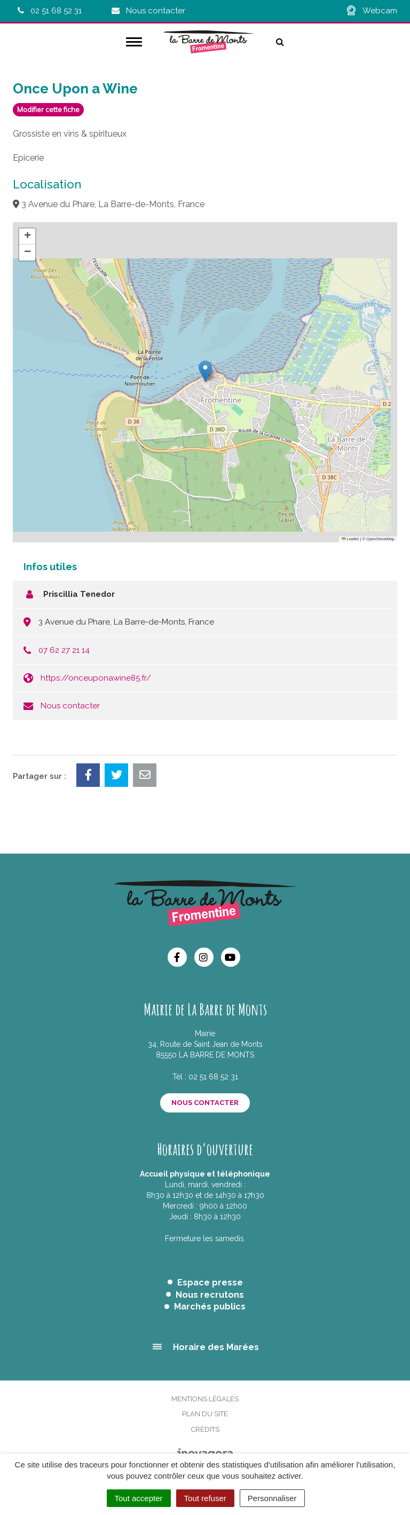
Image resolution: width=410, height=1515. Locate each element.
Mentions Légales (205, 1399)
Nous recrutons (210, 1295)
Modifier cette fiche (48, 109)
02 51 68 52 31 (213, 1076)
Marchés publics (210, 1306)
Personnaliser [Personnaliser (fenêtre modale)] (272, 1498)
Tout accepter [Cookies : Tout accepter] (139, 1498)
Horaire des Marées (216, 1347)
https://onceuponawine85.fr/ (96, 678)
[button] (205, 371)
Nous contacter (70, 706)
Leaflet (350, 538)
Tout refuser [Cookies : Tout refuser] (205, 1498)
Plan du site (205, 1414)
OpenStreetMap (380, 538)
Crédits (205, 1429)
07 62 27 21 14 (64, 650)
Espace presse (210, 1282)
